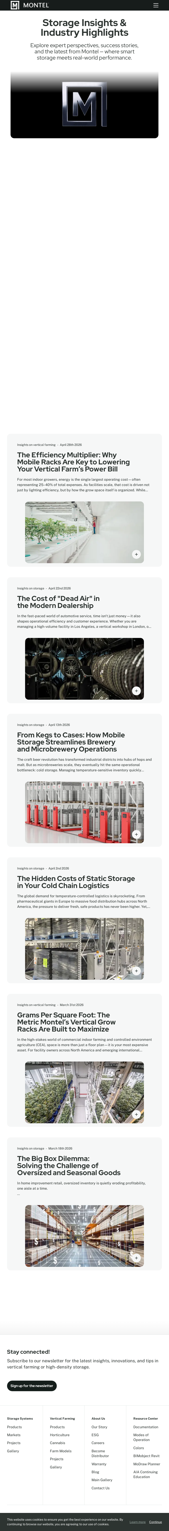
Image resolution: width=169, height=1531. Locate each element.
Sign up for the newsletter (32, 1385)
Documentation (145, 1427)
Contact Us (101, 1488)
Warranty (99, 1464)
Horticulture (60, 1435)
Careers (98, 1443)
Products (14, 1427)
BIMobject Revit (146, 1456)
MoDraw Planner (146, 1464)
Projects (13, 1443)
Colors (138, 1448)
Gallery (13, 1451)
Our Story (99, 1427)
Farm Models (61, 1451)
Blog (95, 1472)
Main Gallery (102, 1480)
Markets (13, 1435)
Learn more (138, 1522)
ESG (95, 1435)
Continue (155, 1522)
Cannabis (57, 1443)
